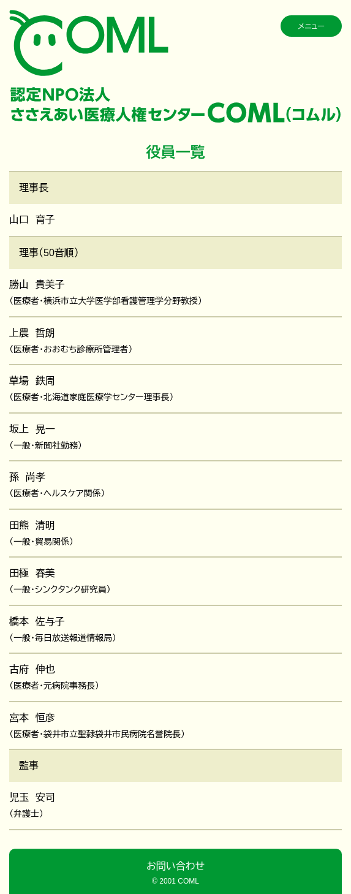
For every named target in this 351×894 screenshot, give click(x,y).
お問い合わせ (175, 866)
